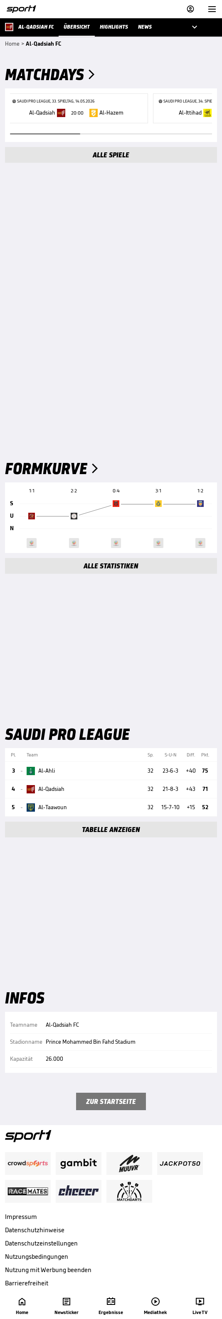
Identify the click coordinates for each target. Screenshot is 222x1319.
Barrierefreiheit (26, 1283)
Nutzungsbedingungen (36, 1256)
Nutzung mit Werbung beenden (48, 1270)
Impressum (21, 1217)
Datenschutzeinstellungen (41, 1243)
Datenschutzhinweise (34, 1230)
